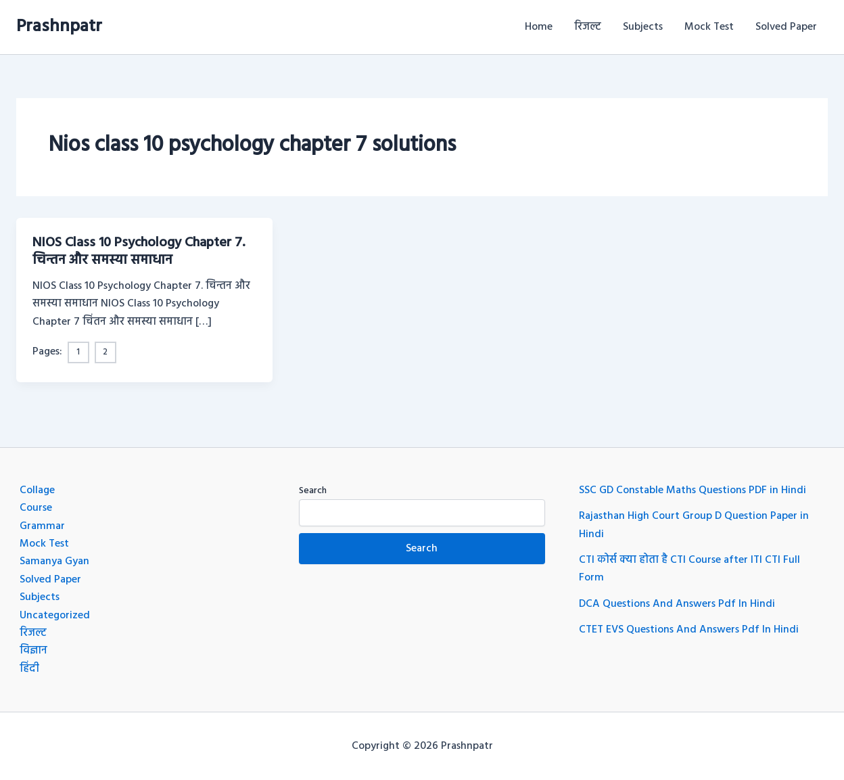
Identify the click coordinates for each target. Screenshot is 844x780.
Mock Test (709, 27)
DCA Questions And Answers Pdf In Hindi (677, 604)
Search (313, 491)
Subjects (643, 27)
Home (539, 27)
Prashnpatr (59, 27)
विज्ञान (33, 651)
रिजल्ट (587, 27)
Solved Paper (786, 27)
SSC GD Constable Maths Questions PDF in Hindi (692, 490)
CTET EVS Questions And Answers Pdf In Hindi (689, 630)
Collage (37, 490)
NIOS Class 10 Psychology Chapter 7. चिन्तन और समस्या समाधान (138, 251)
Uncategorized (55, 615)
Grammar (42, 526)
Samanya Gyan (54, 561)
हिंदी (29, 669)
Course (36, 508)
